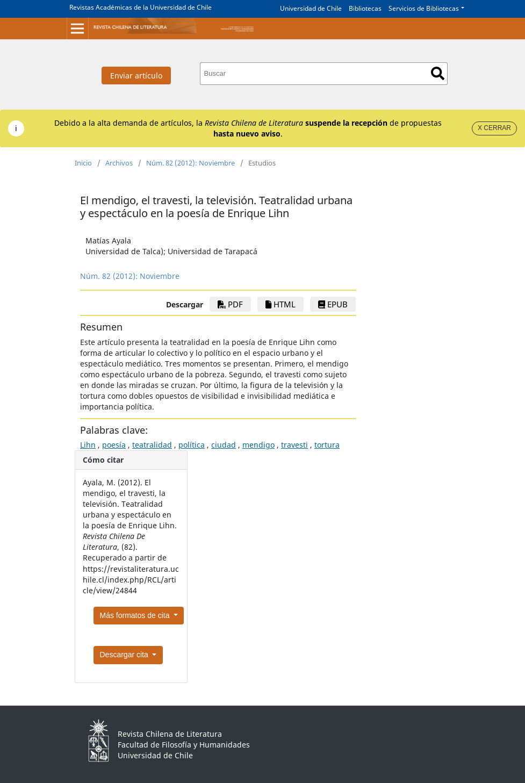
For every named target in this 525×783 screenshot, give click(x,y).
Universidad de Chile (311, 8)
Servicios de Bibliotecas (424, 8)
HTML (280, 304)
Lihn (88, 445)
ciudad (223, 445)
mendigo (258, 445)
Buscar (437, 73)
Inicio (83, 163)
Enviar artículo (136, 75)
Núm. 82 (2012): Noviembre (190, 163)
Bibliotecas (365, 8)
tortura (327, 445)
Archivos (119, 163)
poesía (114, 445)
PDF (230, 304)
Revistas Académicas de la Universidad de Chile (140, 7)
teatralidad (152, 445)
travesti (294, 445)
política (191, 445)
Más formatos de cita (136, 615)
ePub (333, 304)
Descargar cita (125, 654)
